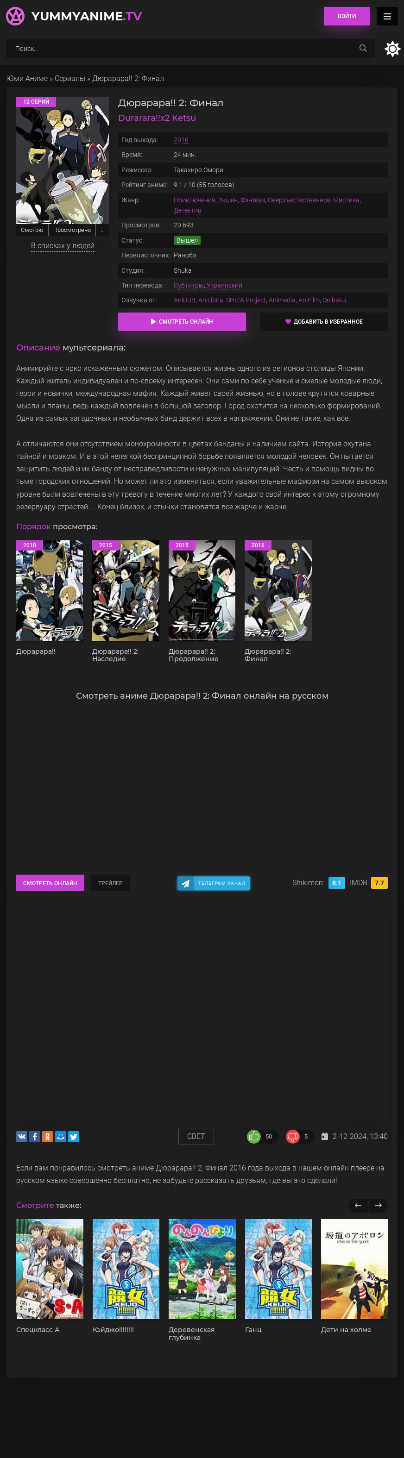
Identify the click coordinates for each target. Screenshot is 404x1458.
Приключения (194, 200)
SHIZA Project (246, 300)
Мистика (346, 200)
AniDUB (185, 300)
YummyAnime (87, 16)
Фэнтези (252, 200)
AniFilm (309, 300)
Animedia (282, 300)
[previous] (358, 1206)
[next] (378, 1206)
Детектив (188, 210)
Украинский (224, 285)
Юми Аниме (27, 78)
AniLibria (210, 300)
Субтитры (189, 285)
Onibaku (334, 300)
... (103, 229)
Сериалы (70, 78)
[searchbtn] (363, 48)
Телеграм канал (222, 883)
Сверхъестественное (299, 200)
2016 (181, 140)
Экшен (228, 200)
